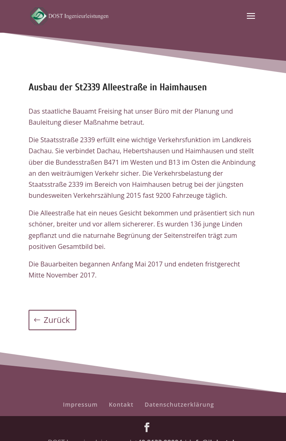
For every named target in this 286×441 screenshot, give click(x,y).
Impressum (80, 404)
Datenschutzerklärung (179, 404)
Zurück (57, 319)
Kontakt (121, 404)
